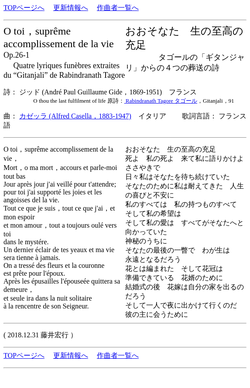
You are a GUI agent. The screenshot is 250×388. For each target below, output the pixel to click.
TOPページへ (24, 7)
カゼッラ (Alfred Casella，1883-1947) (75, 116)
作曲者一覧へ (118, 7)
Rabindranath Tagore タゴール (160, 100)
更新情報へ (70, 7)
